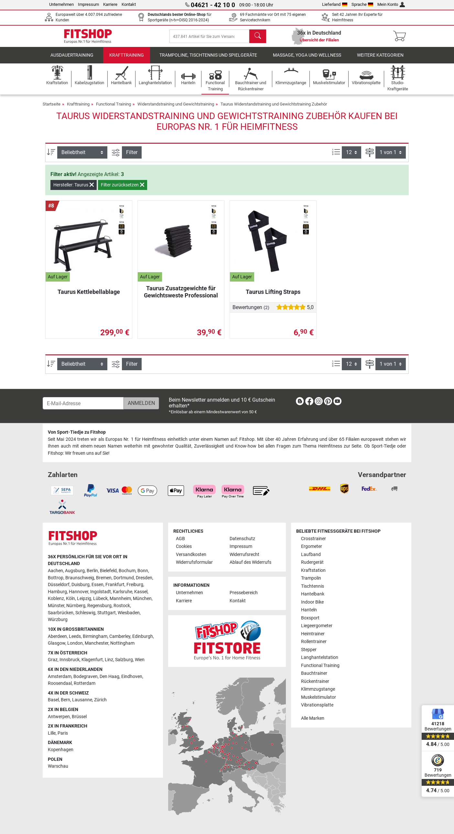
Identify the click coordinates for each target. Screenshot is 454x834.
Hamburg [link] (57, 592)
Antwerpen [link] (59, 716)
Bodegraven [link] (85, 676)
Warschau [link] (58, 766)
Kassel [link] (140, 592)
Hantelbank (312, 594)
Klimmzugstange (318, 689)
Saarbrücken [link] (60, 613)
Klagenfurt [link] (92, 659)
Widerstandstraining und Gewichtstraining (175, 108)
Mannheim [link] (120, 598)
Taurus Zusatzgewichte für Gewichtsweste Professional (181, 296)
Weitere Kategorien (380, 59)
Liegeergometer (316, 625)
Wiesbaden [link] (129, 613)
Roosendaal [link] (60, 683)
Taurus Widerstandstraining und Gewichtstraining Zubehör (274, 108)
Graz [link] (53, 659)
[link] (300, 402)
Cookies (184, 546)
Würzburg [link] (58, 619)
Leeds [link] (75, 636)
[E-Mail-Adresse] (83, 403)
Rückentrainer (315, 681)
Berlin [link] (92, 570)
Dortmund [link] (124, 578)
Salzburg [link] (124, 659)
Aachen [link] (55, 570)
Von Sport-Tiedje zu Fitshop (77, 432)
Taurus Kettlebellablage (89, 296)
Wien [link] (140, 659)
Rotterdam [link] (84, 683)
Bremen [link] (104, 578)
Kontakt (129, 4)
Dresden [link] (144, 578)
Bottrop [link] (55, 578)
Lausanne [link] (82, 700)
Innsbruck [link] (69, 659)
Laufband (311, 554)
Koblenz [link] (56, 598)
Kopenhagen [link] (60, 749)
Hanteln (309, 610)
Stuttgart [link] (106, 613)
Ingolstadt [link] (100, 592)
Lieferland (334, 4)
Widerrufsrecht (244, 554)
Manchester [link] (96, 643)
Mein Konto (391, 4)
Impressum (88, 4)
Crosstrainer (313, 538)
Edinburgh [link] (142, 636)
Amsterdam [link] (59, 676)
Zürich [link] (100, 700)
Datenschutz (242, 538)
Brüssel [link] (79, 716)
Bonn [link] (142, 570)
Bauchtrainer (314, 673)
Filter (131, 157)
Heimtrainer (313, 634)
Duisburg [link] (80, 584)
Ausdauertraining (71, 59)
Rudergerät (312, 562)
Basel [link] (53, 700)
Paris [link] (63, 733)
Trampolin (311, 578)
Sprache (362, 4)
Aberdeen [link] (57, 636)
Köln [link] (70, 598)
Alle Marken (312, 718)
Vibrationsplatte (317, 705)
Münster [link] (56, 605)
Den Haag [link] (109, 676)
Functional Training (113, 108)
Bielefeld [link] (108, 570)
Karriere (110, 4)
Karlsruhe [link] (122, 592)
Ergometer (311, 546)
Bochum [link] (127, 570)
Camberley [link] (119, 636)
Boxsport (310, 618)
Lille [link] (52, 733)
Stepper (309, 649)
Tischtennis (312, 586)
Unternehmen (61, 4)
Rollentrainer (314, 641)
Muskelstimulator (318, 697)
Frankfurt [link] (114, 584)
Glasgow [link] (56, 643)
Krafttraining (126, 59)
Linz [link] (109, 659)
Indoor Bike (312, 602)
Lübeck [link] (100, 598)
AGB (180, 538)
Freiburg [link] (134, 584)
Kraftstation (313, 570)
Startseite (51, 108)
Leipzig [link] (84, 598)
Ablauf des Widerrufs (250, 562)
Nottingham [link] (122, 643)
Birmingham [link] (95, 636)
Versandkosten (191, 554)
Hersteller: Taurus (73, 189)
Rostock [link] (122, 605)
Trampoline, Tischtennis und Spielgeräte (208, 59)
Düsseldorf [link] (59, 584)
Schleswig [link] (85, 613)
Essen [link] (97, 584)
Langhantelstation (319, 657)
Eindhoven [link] (131, 676)
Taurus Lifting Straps (273, 296)
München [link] (142, 598)
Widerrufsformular (194, 562)
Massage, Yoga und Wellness (307, 59)
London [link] (75, 643)
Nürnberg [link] (75, 605)
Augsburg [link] (75, 570)
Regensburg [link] (99, 605)
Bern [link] (65, 700)
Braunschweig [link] (79, 578)
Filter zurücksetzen (122, 189)
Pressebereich (244, 592)
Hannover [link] (78, 592)
